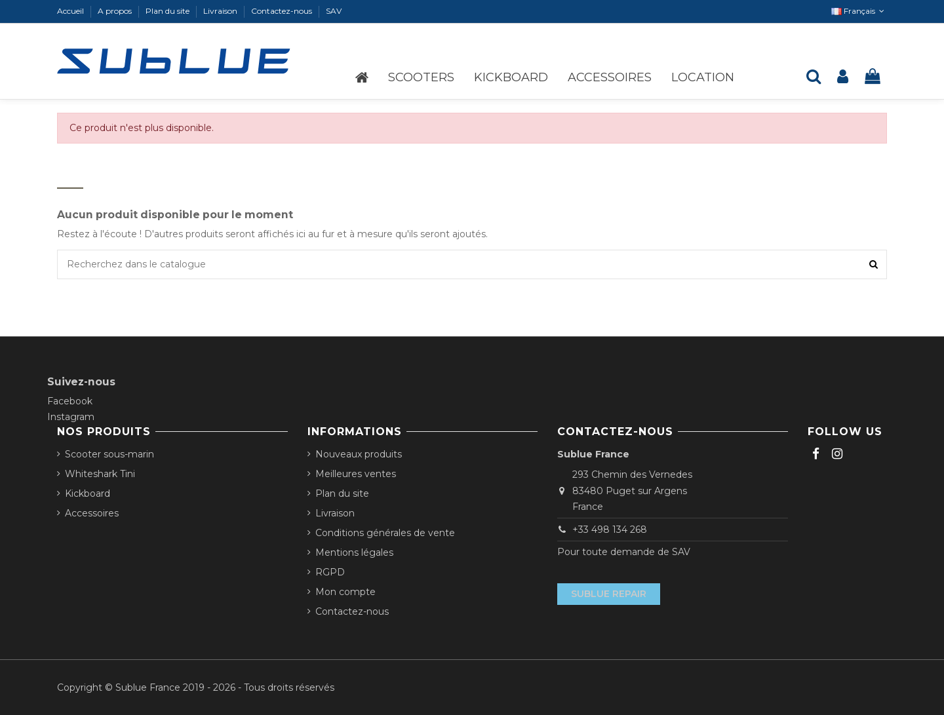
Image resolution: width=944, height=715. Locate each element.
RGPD (330, 572)
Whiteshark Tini (100, 474)
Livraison (221, 11)
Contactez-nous (282, 11)
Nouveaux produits (358, 454)
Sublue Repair (608, 594)
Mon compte (345, 592)
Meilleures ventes (355, 474)
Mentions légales (354, 552)
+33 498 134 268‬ (609, 529)
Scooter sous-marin (109, 454)
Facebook (69, 401)
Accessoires (92, 513)
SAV (334, 11)
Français (859, 11)
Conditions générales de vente (385, 533)
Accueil (71, 11)
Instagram (70, 417)
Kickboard (87, 493)
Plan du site (168, 11)
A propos (116, 11)
